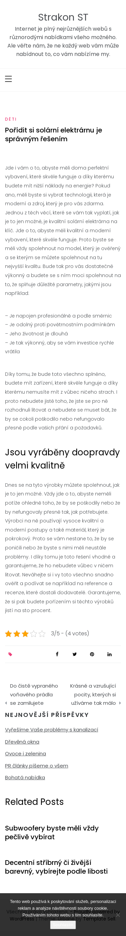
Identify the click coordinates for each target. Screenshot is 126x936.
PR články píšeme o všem (36, 765)
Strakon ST (63, 17)
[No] (117, 914)
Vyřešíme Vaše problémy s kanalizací (51, 729)
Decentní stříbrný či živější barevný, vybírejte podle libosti (56, 867)
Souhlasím (63, 924)
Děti (11, 119)
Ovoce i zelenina (25, 753)
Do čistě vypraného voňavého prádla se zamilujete (34, 694)
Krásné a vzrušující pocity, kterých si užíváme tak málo (93, 694)
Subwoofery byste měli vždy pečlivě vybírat (52, 832)
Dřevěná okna (22, 741)
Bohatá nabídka (25, 777)
